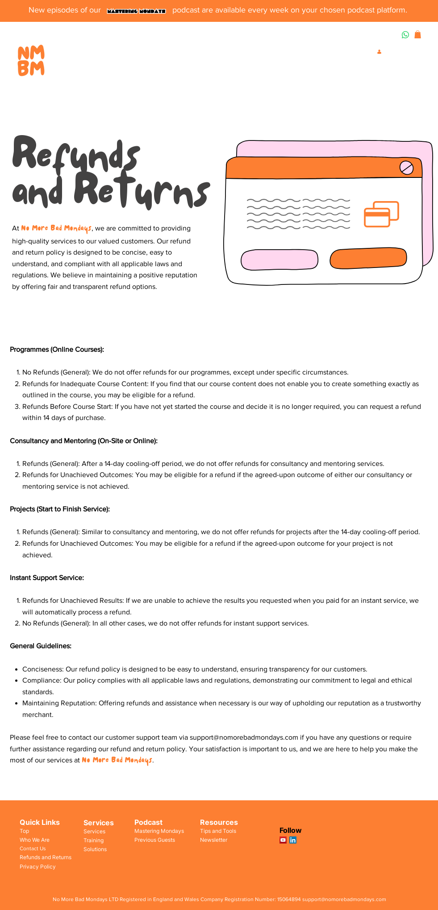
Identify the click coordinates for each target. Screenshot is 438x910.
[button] (417, 34)
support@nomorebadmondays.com (244, 737)
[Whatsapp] (405, 34)
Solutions (95, 849)
